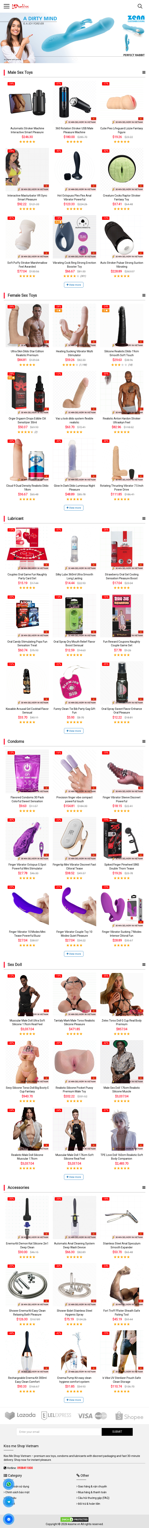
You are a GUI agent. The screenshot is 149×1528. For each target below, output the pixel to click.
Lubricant (15, 518)
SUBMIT (117, 1431)
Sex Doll (15, 964)
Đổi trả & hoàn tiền (89, 1503)
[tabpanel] (74, 38)
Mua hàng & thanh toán (92, 1492)
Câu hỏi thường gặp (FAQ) (93, 1497)
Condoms (16, 741)
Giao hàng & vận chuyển (92, 1486)
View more (74, 284)
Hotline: (20, 1468)
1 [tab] (73, 59)
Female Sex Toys (22, 295)
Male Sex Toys (20, 72)
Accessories (18, 1187)
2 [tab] (76, 59)
